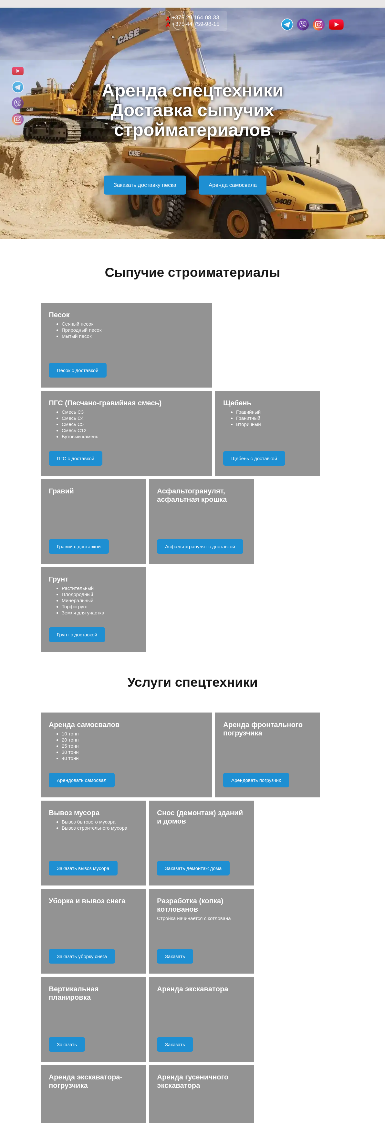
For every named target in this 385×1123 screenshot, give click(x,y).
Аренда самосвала (233, 185)
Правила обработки (219, 933)
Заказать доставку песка (145, 185)
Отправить (192, 909)
